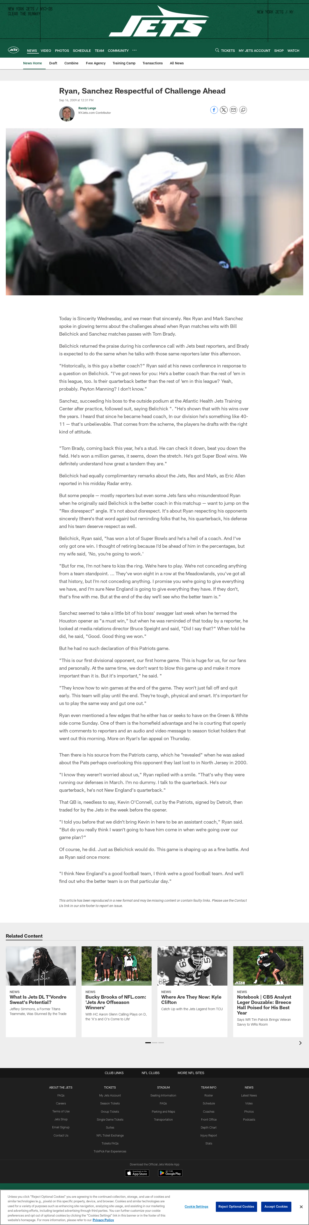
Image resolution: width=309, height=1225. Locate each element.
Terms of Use (61, 1111)
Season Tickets (110, 1103)
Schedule (209, 1103)
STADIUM (163, 1087)
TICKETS (110, 1087)
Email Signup (61, 1127)
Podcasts (249, 1119)
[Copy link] (243, 110)
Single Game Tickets (110, 1119)
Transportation (163, 1119)
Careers (61, 1103)
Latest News (249, 1095)
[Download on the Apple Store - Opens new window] (137, 1174)
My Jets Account (110, 1095)
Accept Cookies (276, 1207)
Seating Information (163, 1095)
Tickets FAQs (110, 1142)
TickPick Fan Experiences (110, 1150)
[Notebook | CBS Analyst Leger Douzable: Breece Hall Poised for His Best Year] (268, 989)
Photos (249, 1111)
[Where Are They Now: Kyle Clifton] (192, 981)
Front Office (208, 1119)
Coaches (208, 1111)
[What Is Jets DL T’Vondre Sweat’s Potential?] (41, 984)
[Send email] (233, 112)
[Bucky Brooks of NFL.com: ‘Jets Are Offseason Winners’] (117, 986)
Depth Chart (209, 1127)
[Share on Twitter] (224, 112)
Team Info (209, 1087)
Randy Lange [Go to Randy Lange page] (87, 108)
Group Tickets (110, 1111)
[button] (148, 1042)
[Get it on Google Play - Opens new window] (170, 1175)
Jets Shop (61, 1119)
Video (249, 1103)
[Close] (301, 1207)
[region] (154, 1207)
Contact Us (61, 1135)
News (249, 1087)
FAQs (61, 1095)
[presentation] (301, 1043)
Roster (208, 1095)
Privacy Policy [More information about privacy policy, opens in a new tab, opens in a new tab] (103, 1220)
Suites (110, 1127)
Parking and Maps (163, 1111)
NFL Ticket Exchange (110, 1135)
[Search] (217, 50)
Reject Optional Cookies (236, 1207)
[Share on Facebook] (214, 112)
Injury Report (208, 1135)
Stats (208, 1142)
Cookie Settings (196, 1207)
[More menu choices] (134, 50)
